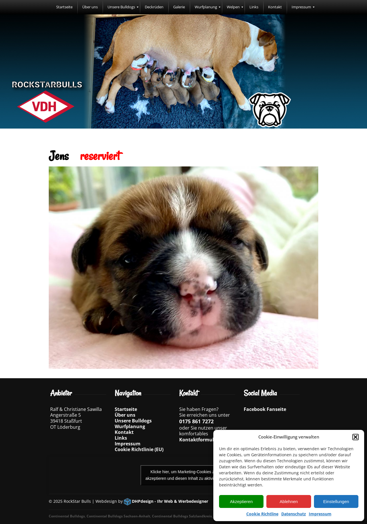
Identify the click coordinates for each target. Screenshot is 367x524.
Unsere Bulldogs (133, 421)
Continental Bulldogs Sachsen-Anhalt (118, 516)
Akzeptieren (241, 501)
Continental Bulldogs (67, 516)
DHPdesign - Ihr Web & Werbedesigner (170, 501)
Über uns (125, 415)
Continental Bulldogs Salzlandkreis (182, 516)
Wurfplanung (130, 426)
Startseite (126, 409)
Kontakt (124, 432)
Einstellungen (336, 501)
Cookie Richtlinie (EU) (139, 449)
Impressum (320, 514)
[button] (355, 437)
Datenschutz (293, 514)
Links (121, 438)
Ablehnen (289, 501)
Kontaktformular (199, 439)
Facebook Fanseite (265, 409)
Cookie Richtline (262, 514)
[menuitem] (64, 7)
